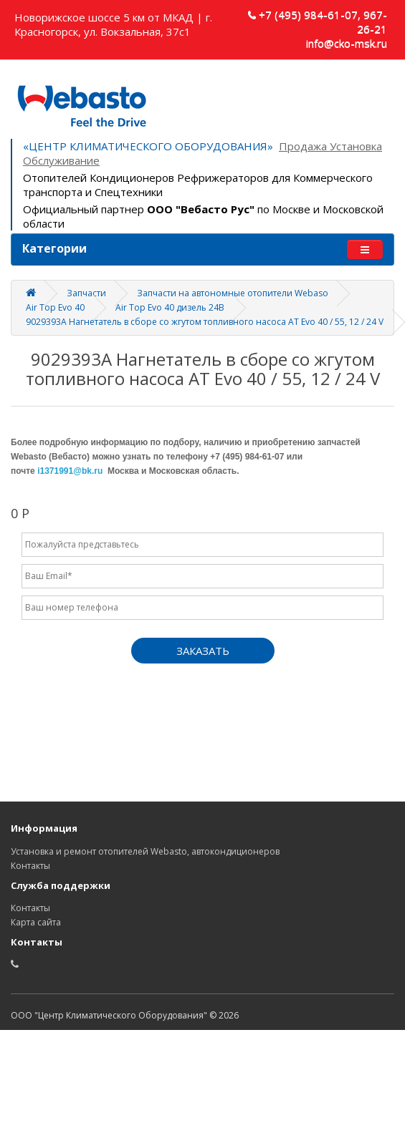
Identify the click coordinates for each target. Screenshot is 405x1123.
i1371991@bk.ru (70, 471)
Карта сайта (36, 922)
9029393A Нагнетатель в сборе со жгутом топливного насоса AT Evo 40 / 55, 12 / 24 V (204, 322)
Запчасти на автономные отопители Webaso (232, 293)
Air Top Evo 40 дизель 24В (169, 307)
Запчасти (86, 293)
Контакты (30, 866)
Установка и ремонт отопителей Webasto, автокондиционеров (145, 851)
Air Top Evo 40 (55, 307)
